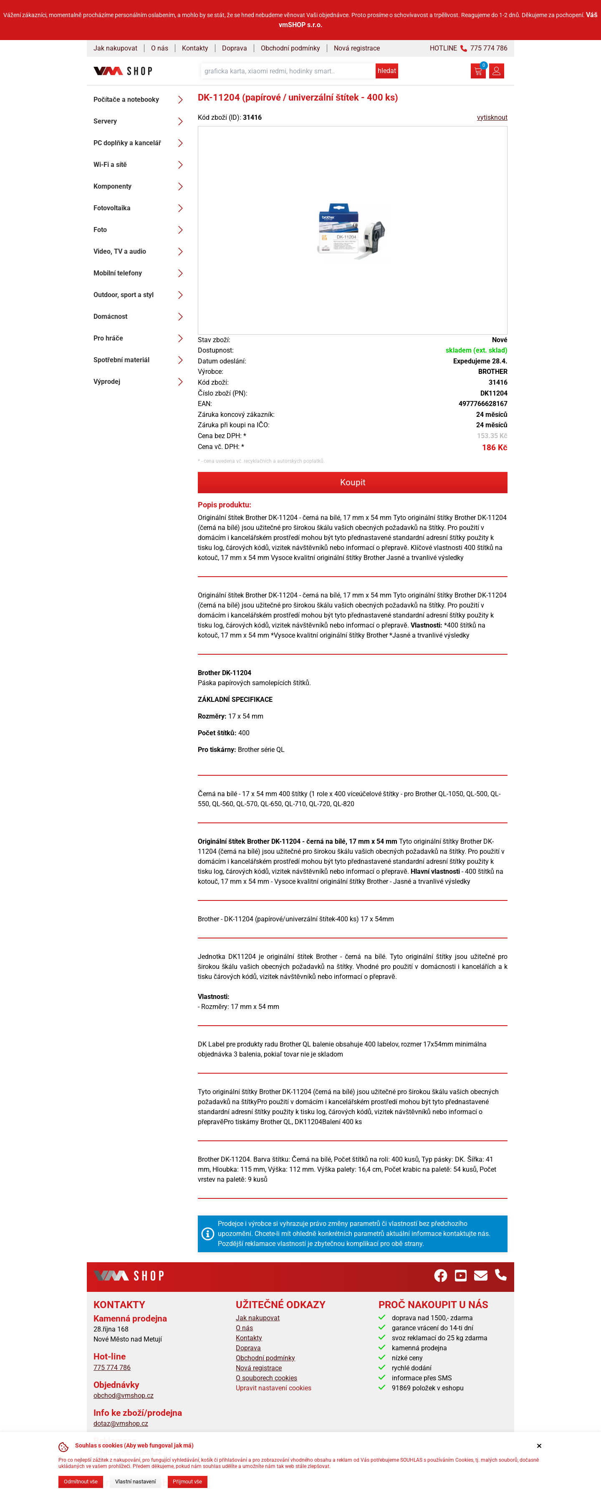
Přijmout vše (187, 1481)
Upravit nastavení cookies (273, 1388)
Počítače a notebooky (140, 99)
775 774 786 (112, 1368)
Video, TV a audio (140, 251)
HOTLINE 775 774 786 (469, 48)
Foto (140, 229)
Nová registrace (357, 48)
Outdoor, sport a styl (140, 295)
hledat (387, 71)
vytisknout (492, 117)
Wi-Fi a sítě (140, 164)
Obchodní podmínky (290, 48)
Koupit (353, 482)
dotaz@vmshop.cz (120, 1423)
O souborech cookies (266, 1378)
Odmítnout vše (81, 1481)
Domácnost (140, 316)
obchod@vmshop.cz (123, 1396)
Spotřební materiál (140, 360)
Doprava (234, 48)
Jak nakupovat (115, 48)
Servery (140, 121)
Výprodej (140, 381)
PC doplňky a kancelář (140, 143)
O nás (159, 48)
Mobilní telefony (140, 273)
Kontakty (195, 48)
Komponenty (140, 186)
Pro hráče (140, 338)
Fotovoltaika (140, 208)
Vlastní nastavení (135, 1481)
